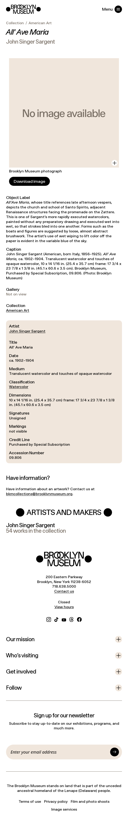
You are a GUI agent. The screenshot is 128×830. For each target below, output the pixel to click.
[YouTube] (64, 619)
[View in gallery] (115, 163)
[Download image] (29, 181)
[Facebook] (79, 619)
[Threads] (71, 619)
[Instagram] (48, 619)
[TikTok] (56, 619)
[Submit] (114, 752)
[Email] (59, 752)
